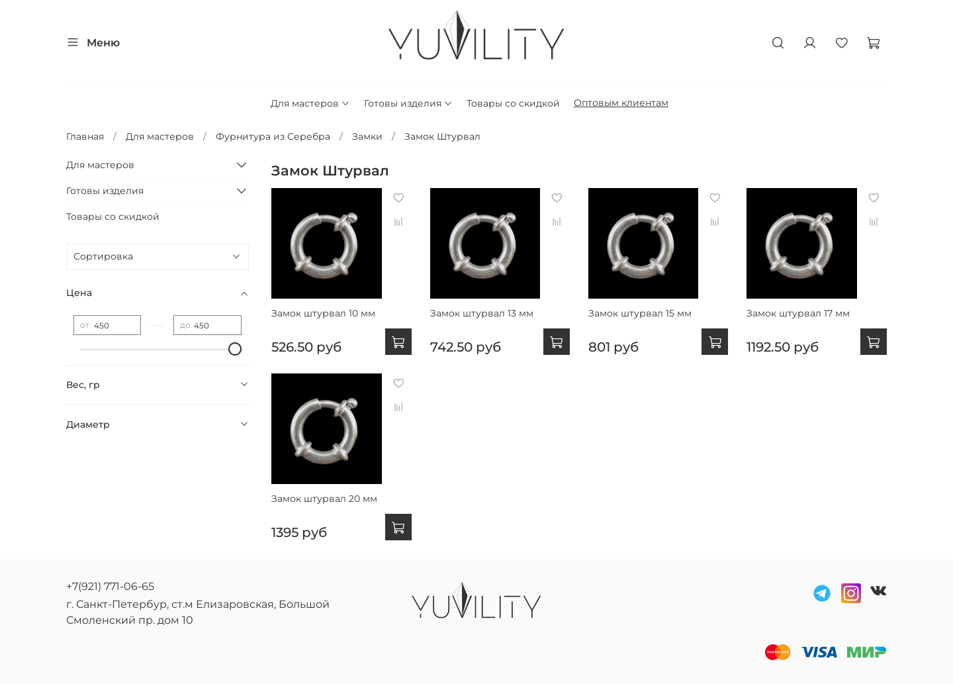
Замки (367, 136)
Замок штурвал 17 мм (798, 313)
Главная (85, 136)
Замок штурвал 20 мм (324, 499)
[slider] (235, 349)
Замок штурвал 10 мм (323, 313)
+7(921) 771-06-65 (110, 586)
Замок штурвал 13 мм (481, 313)
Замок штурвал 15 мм (640, 313)
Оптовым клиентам (621, 103)
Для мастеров (310, 103)
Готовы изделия (408, 103)
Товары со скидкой (513, 103)
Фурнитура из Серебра (273, 136)
